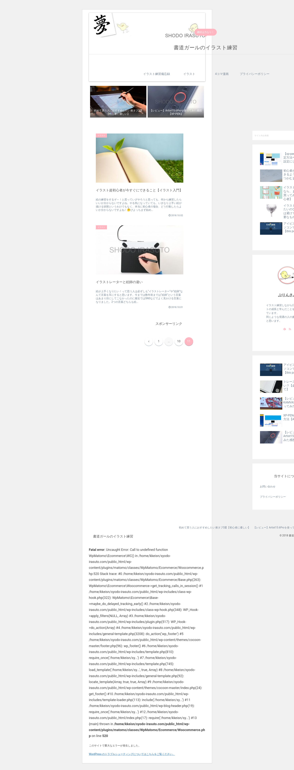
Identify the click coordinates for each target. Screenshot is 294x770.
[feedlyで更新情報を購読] (284, 329)
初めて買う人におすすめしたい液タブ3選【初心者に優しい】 (213, 527)
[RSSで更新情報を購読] (289, 329)
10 (179, 245)
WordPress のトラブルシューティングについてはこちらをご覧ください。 (132, 754)
